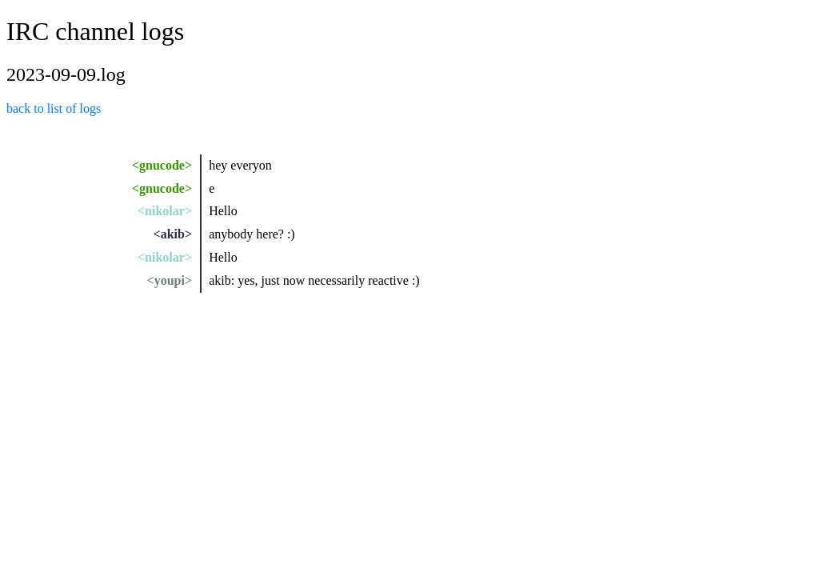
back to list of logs (53, 108)
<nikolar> (165, 211)
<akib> (173, 234)
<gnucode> (162, 165)
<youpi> (169, 280)
